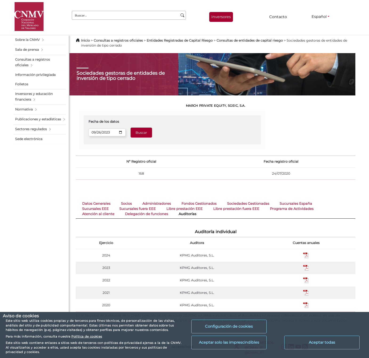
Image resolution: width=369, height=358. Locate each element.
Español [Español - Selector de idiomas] (319, 16)
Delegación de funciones (146, 214)
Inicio (85, 40)
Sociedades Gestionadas (248, 203)
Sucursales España (296, 203)
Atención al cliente (98, 214)
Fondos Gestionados (199, 203)
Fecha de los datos (103, 121)
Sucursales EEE (95, 209)
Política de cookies (86, 336)
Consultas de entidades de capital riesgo (250, 40)
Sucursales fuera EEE (137, 209)
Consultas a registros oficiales (118, 40)
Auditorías (187, 214)
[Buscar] (182, 15)
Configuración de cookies (229, 326)
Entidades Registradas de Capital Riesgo (180, 40)
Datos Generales (96, 203)
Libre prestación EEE (184, 209)
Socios (126, 203)
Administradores (156, 203)
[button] (40, 40)
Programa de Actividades (291, 209)
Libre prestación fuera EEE (236, 209)
